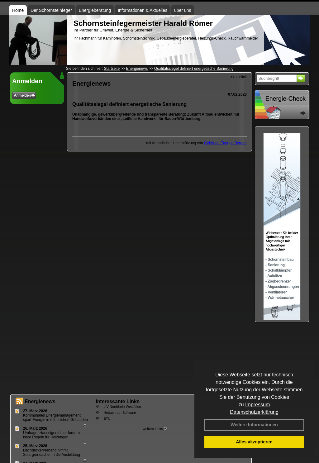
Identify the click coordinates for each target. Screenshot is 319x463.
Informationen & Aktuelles (142, 10)
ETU (106, 418)
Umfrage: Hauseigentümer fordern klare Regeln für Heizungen (51, 435)
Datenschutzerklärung (254, 412)
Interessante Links (118, 401)
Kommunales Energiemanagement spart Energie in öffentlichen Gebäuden (55, 417)
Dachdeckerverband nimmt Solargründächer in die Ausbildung (51, 452)
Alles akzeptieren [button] (254, 441)
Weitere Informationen (254, 424)
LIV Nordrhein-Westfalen (122, 406)
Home (18, 10)
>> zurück (238, 77)
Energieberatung (95, 10)
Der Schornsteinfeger (51, 10)
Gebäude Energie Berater (225, 143)
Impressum (257, 404)
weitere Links (155, 429)
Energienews (40, 401)
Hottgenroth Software (119, 412)
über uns (182, 10)
